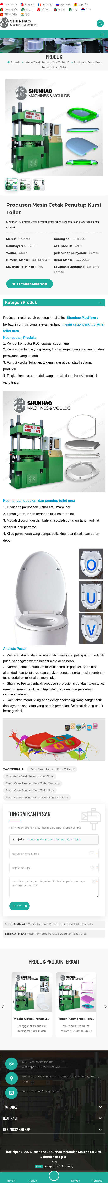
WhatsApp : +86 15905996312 (41, 1067)
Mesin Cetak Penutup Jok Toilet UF (47, 62)
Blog (54, 1161)
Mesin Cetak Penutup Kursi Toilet (32, 1019)
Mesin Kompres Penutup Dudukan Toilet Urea (57, 933)
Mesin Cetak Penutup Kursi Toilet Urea (30, 790)
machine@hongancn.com (47, 1091)
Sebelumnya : (16, 924)
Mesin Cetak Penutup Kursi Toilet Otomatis (32, 783)
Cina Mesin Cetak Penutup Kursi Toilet (30, 776)
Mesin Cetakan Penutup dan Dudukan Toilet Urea (37, 797)
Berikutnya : (15, 933)
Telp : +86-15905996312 (37, 1062)
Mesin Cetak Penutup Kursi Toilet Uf (52, 769)
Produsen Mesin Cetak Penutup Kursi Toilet (54, 839)
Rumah (13, 62)
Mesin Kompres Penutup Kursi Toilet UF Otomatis (60, 924)
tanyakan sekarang (29, 284)
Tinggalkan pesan (54, 1176)
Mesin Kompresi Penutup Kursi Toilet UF (76, 1019)
